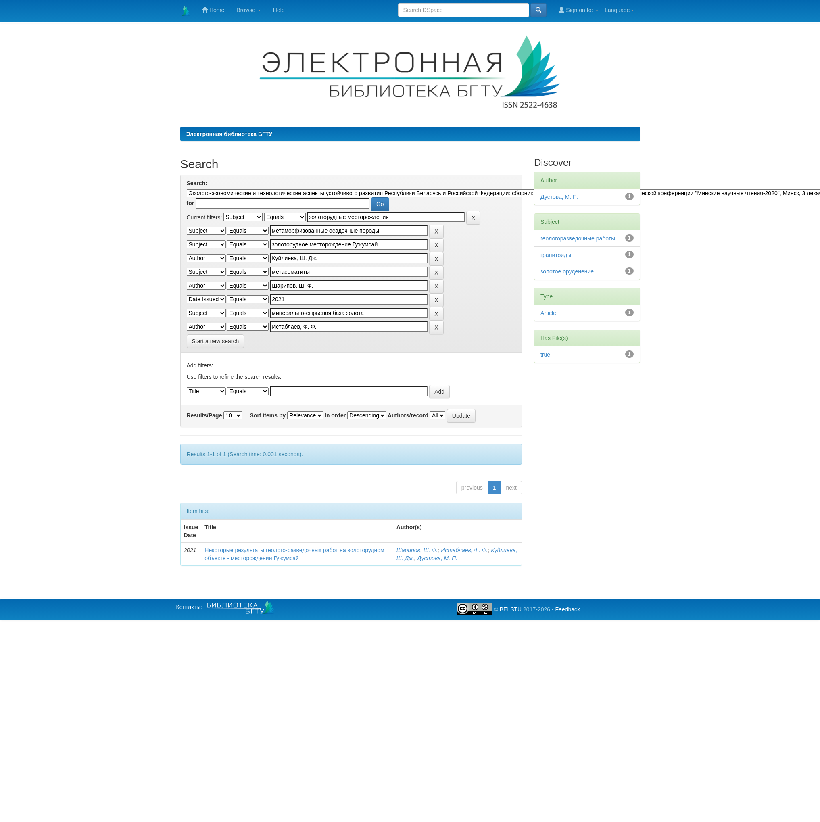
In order (335, 415)
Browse (248, 10)
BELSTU (511, 609)
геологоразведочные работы (577, 238)
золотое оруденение (567, 271)
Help (279, 10)
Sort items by (268, 415)
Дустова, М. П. (437, 558)
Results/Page (204, 415)
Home (213, 9)
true (545, 354)
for (190, 203)
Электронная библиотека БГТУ (229, 134)
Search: (197, 183)
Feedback (567, 609)
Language (619, 10)
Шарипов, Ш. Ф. (417, 550)
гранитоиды (555, 255)
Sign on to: (579, 9)
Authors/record (408, 415)
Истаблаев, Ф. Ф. (464, 550)
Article (548, 313)
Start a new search (215, 341)
